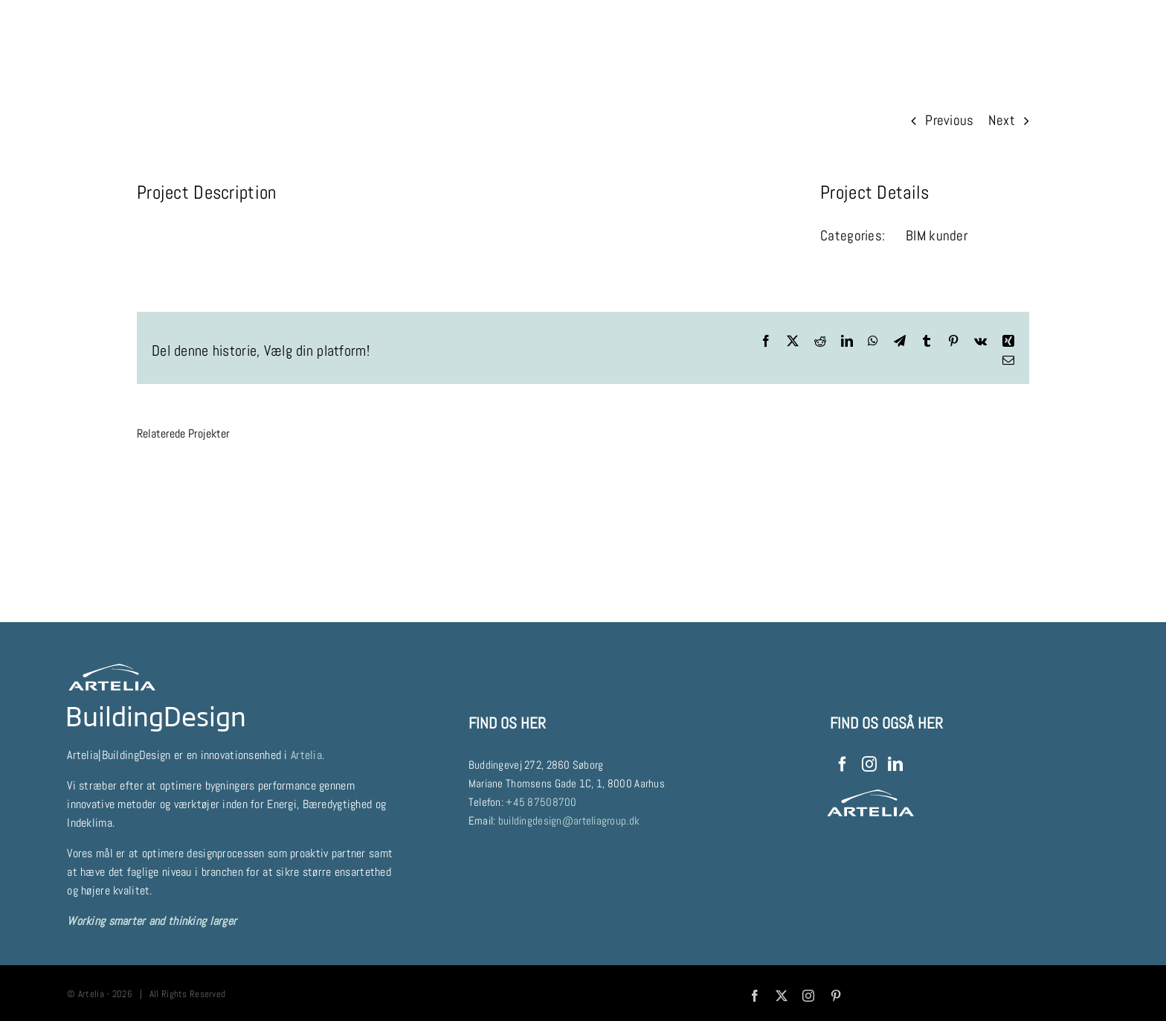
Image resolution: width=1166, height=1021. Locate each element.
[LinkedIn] (895, 764)
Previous (949, 120)
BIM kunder (936, 235)
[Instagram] (869, 764)
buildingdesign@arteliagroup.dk (569, 820)
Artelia (306, 755)
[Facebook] (842, 764)
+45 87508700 (541, 802)
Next (1001, 120)
